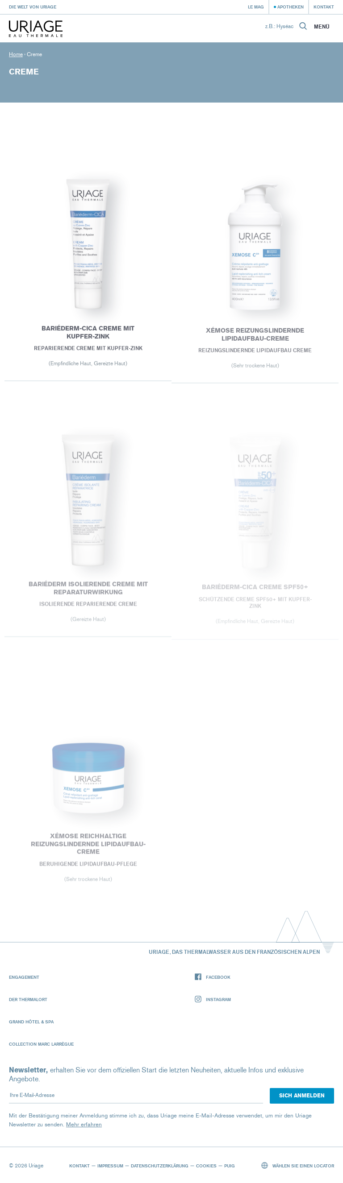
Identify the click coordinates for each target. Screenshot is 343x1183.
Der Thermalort (28, 999)
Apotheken (290, 6)
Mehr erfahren (84, 1124)
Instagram (213, 999)
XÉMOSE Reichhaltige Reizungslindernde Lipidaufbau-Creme (87, 845)
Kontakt (324, 6)
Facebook (212, 977)
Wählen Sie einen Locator (298, 1165)
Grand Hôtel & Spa (31, 1021)
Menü (322, 27)
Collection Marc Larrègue (41, 1044)
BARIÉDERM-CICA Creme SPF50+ (255, 589)
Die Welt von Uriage (32, 6)
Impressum (110, 1165)
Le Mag (256, 6)
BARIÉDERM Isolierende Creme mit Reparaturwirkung (87, 590)
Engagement (24, 977)
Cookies (206, 1165)
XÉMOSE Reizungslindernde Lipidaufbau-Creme (255, 336)
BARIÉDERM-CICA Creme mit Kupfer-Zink (88, 334)
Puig (229, 1165)
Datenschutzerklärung (159, 1165)
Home (16, 54)
